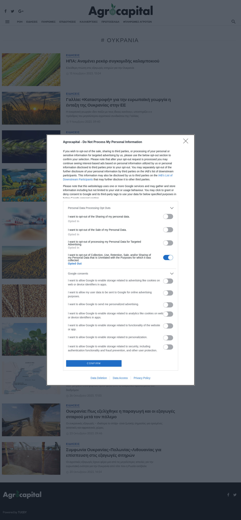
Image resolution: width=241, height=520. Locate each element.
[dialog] (120, 260)
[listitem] (120, 208)
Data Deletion (99, 378)
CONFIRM (94, 363)
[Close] (187, 142)
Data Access (120, 378)
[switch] (168, 216)
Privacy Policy (142, 378)
